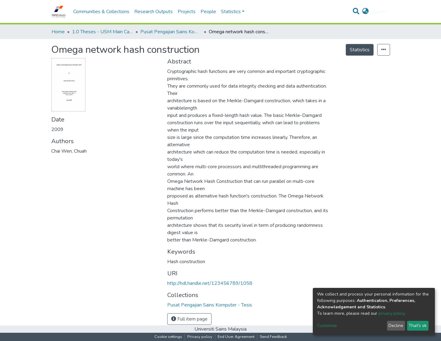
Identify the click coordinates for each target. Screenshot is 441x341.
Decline (396, 325)
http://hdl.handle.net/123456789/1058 (209, 283)
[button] (365, 11)
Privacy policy (199, 336)
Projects (187, 11)
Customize (327, 325)
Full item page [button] (189, 319)
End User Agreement (236, 336)
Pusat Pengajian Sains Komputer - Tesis (170, 31)
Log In (378, 11)
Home (58, 31)
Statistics (360, 49)
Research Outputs (153, 11)
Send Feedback (273, 336)
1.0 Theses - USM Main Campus (102, 31)
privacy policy (391, 313)
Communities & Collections (101, 11)
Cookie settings (168, 336)
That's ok (418, 325)
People (208, 11)
